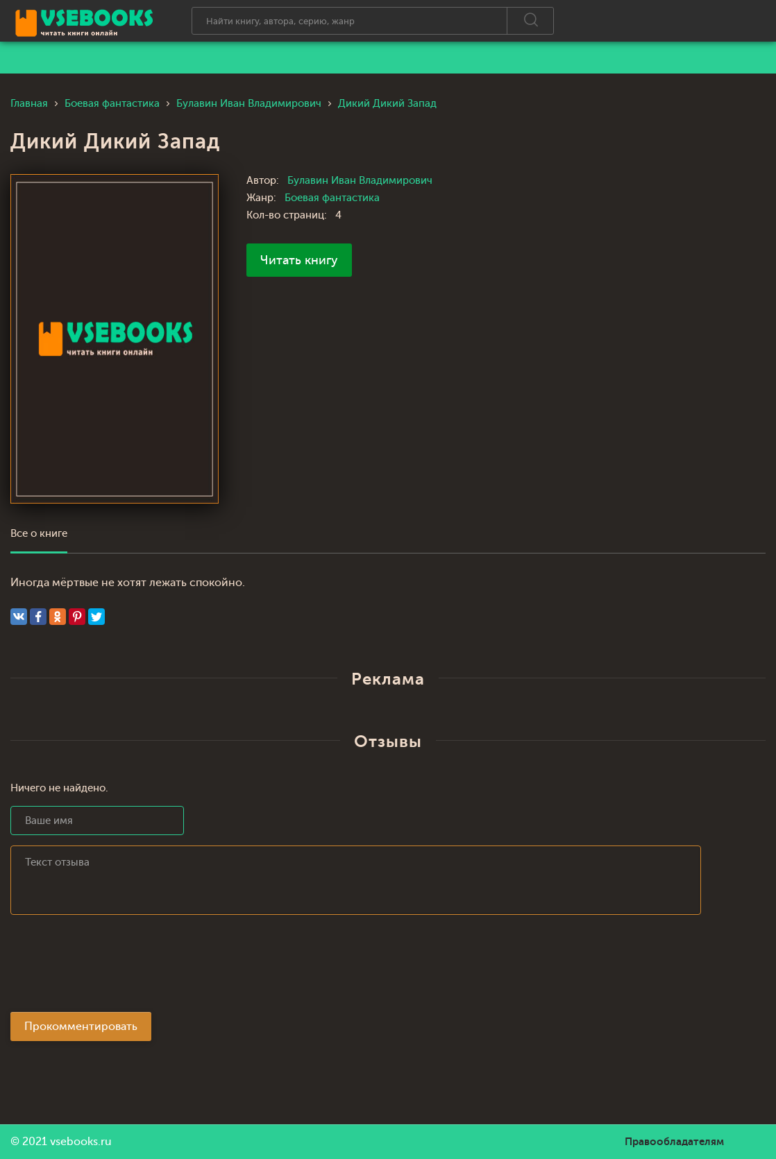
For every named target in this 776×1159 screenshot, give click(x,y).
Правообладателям (674, 1141)
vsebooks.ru (81, 1141)
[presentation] (115, 968)
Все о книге (38, 534)
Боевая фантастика (332, 198)
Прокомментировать (80, 1026)
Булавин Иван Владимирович (359, 181)
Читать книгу (299, 260)
